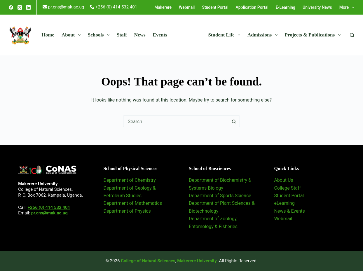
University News (317, 7)
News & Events (289, 211)
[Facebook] (11, 7)
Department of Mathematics (133, 203)
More (346, 7)
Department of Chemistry (130, 180)
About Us (283, 180)
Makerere (163, 7)
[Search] (352, 35)
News (140, 35)
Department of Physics (127, 211)
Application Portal (252, 7)
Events (160, 35)
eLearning (284, 203)
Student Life (225, 35)
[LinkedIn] (28, 7)
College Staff (287, 188)
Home (48, 35)
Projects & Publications (314, 35)
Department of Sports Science (220, 195)
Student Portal (215, 7)
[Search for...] (175, 121)
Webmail (187, 7)
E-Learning (285, 7)
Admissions (263, 35)
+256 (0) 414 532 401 (49, 207)
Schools (100, 35)
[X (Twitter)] (20, 7)
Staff (122, 35)
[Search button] (234, 121)
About (72, 35)
